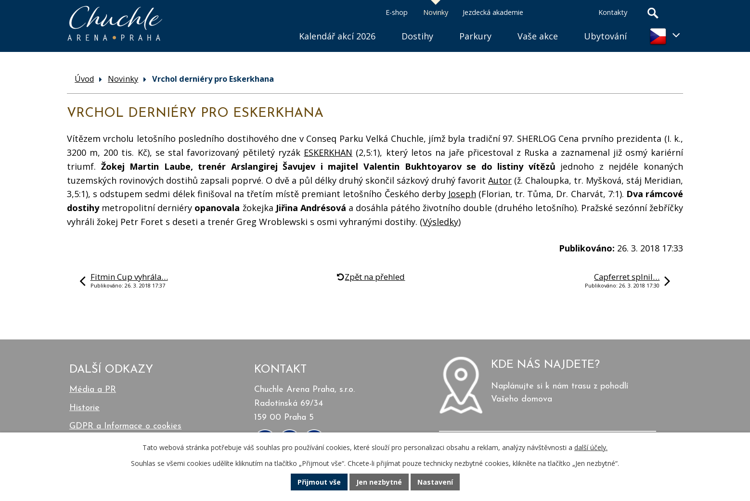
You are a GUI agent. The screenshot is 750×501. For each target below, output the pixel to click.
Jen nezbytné (379, 482)
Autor (500, 180)
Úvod (273, 24)
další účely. (591, 447)
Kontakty (612, 12)
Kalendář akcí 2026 (337, 36)
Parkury (475, 36)
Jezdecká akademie (493, 12)
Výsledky (440, 221)
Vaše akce (537, 36)
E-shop (397, 12)
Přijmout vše (319, 482)
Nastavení (435, 482)
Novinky (435, 12)
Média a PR (92, 389)
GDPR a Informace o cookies (125, 426)
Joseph (462, 194)
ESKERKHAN (328, 152)
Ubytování (605, 36)
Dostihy (417, 36)
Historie (84, 408)
